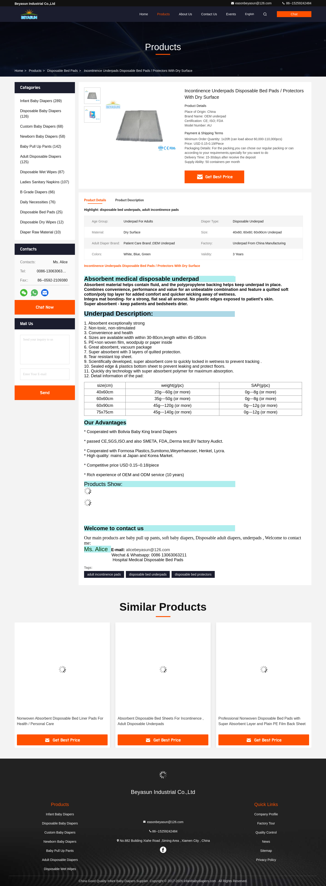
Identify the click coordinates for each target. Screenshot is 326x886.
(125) (40, 159)
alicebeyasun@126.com (148, 550)
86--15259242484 (296, 3)
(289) (41, 101)
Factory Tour (266, 823)
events (231, 14)
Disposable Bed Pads (62, 70)
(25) (41, 212)
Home (143, 14)
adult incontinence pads (104, 574)
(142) (40, 146)
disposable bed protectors (193, 574)
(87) (42, 172)
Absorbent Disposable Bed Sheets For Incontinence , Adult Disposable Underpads (161, 721)
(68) (41, 126)
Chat (294, 14)
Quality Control (266, 832)
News (266, 841)
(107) (44, 182)
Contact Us (209, 14)
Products (163, 14)
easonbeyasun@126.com (252, 3)
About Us (185, 14)
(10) (40, 232)
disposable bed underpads (148, 574)
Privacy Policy (266, 860)
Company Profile (266, 814)
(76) (38, 202)
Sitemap (266, 850)
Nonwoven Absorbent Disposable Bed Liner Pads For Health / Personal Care (60, 721)
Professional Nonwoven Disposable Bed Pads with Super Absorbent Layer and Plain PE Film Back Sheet (262, 721)
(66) (37, 192)
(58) (42, 136)
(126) (40, 113)
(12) (42, 222)
